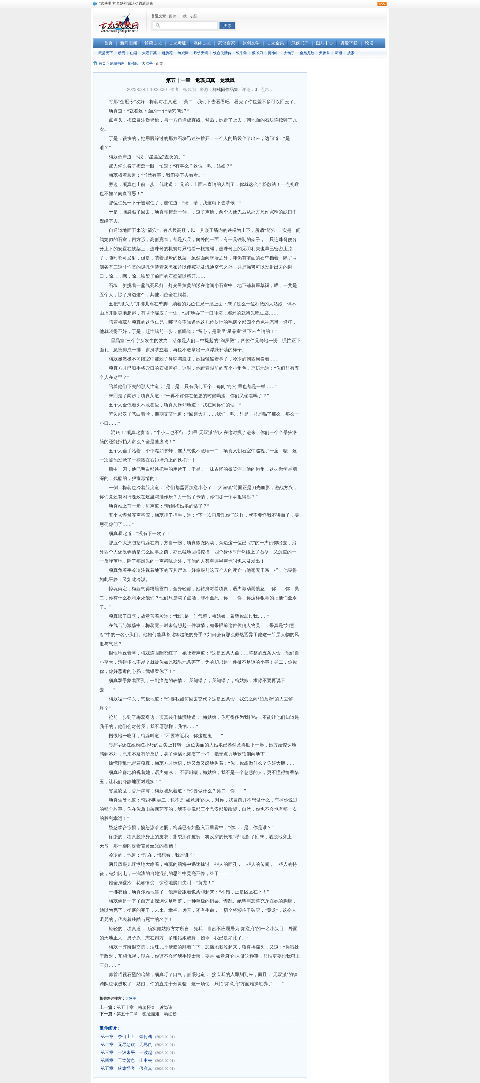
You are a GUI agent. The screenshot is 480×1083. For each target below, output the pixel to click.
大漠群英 (149, 53)
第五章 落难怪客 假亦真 (126, 1068)
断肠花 (167, 53)
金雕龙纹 (307, 53)
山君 (133, 53)
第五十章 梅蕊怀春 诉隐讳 (144, 1007)
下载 (183, 16)
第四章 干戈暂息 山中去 (126, 1060)
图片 (172, 16)
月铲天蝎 (200, 53)
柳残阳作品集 (225, 89)
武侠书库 (117, 63)
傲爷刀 (257, 53)
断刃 (121, 53)
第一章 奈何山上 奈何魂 (126, 1036)
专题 (193, 16)
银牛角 (241, 53)
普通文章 (158, 16)
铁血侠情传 (222, 53)
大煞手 (289, 53)
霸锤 (338, 53)
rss (382, 4)
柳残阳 (133, 63)
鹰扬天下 (105, 53)
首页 (102, 63)
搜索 (350, 53)
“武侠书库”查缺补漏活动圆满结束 (126, 3)
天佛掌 (324, 53)
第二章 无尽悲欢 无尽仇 (126, 1044)
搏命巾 (273, 53)
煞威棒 (183, 53)
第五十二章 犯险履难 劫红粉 (147, 1013)
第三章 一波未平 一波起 (126, 1052)
